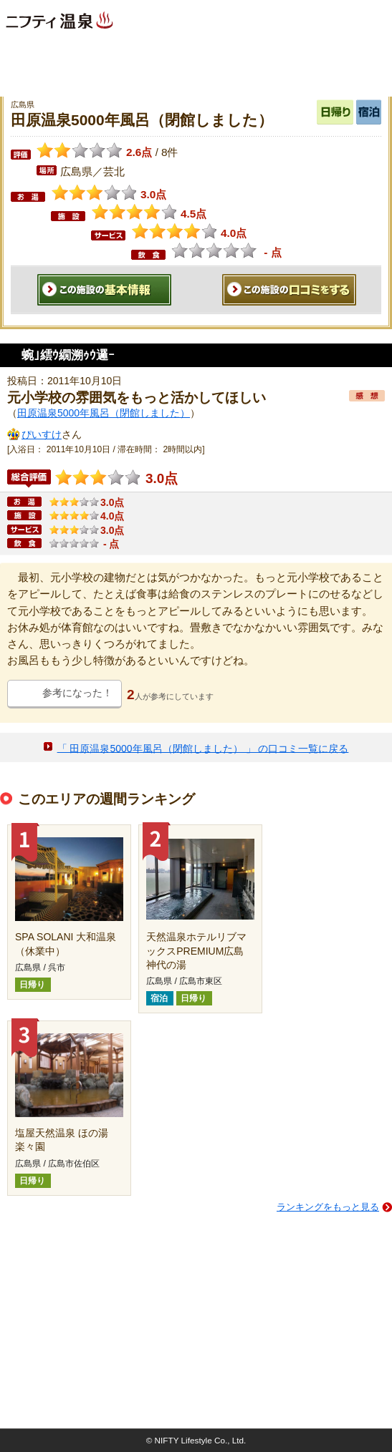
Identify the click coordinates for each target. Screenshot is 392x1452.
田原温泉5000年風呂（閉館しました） (103, 413)
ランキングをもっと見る (328, 1207)
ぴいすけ (41, 434)
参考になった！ (77, 692)
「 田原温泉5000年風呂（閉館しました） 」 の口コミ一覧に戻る (203, 748)
